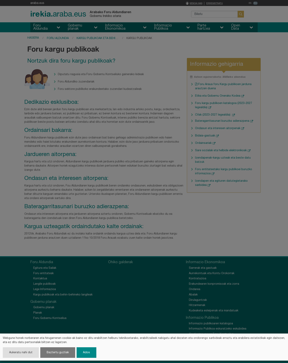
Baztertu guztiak (58, 352)
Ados (86, 352)
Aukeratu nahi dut (21, 352)
